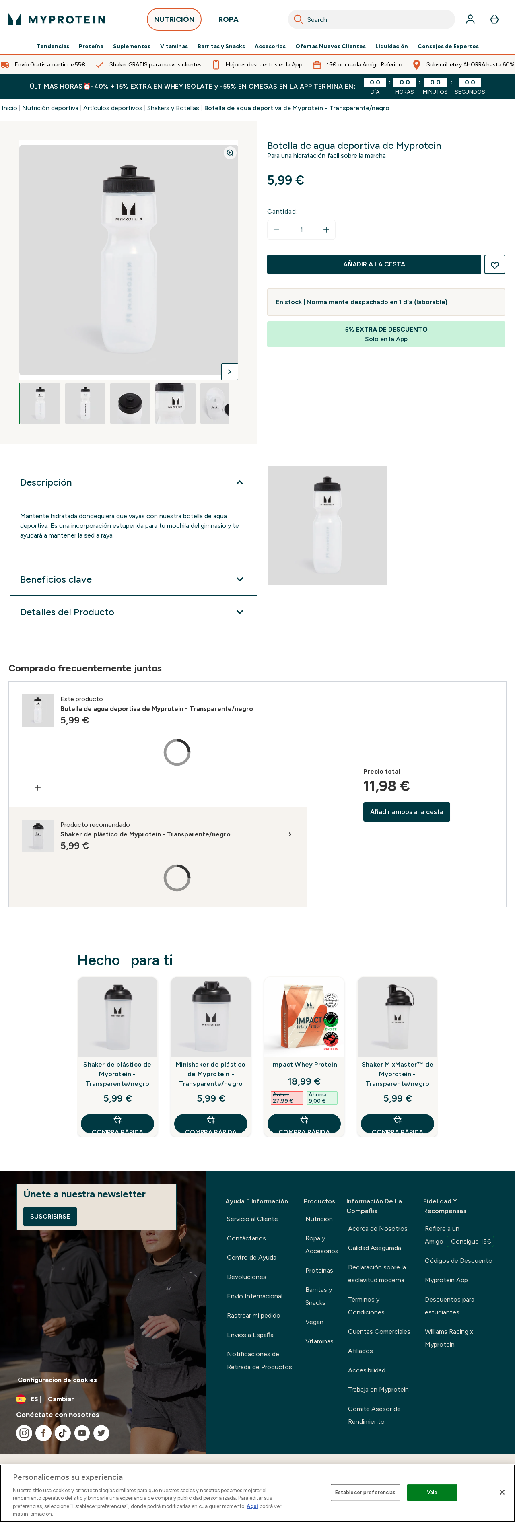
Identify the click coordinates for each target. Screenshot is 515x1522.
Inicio (9, 108)
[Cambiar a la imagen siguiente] (229, 371)
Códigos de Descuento (458, 1261)
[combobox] (371, 19)
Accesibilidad (366, 1370)
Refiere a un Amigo (459, 1236)
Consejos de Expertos (448, 46)
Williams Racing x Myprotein (449, 1338)
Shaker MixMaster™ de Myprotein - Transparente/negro (397, 1074)
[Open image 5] (220, 403)
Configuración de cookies (57, 1380)
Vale (432, 1492)
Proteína (91, 46)
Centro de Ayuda (251, 1257)
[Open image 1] (40, 403)
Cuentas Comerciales (379, 1331)
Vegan (314, 1322)
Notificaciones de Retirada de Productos (259, 1360)
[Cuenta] (470, 19)
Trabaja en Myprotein (378, 1389)
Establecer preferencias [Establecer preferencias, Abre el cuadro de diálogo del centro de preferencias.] (365, 1492)
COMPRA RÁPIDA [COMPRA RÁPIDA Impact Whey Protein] (304, 1123)
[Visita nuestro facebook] (43, 1433)
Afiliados (360, 1351)
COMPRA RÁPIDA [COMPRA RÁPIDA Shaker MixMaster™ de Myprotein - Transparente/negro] (397, 1123)
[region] (257, 1493)
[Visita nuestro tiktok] (63, 1433)
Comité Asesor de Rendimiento (374, 1415)
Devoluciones (246, 1277)
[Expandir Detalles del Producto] (134, 612)
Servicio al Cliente (252, 1219)
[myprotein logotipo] (56, 19)
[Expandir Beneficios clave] (134, 579)
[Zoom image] (230, 152)
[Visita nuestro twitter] (101, 1433)
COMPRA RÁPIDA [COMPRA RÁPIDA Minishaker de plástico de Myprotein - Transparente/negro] (211, 1123)
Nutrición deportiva (50, 108)
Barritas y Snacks (221, 46)
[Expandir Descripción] (134, 482)
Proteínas (319, 1270)
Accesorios (270, 46)
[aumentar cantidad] (326, 229)
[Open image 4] (175, 403)
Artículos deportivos (112, 108)
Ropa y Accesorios (321, 1244)
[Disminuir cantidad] (276, 229)
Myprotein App (446, 1280)
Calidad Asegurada (374, 1248)
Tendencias (53, 46)
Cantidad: (282, 211)
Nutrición (319, 1219)
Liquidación (391, 46)
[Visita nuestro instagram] (24, 1433)
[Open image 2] (85, 403)
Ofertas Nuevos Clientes (330, 46)
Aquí (252, 1506)
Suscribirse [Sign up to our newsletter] (50, 1216)
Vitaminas (174, 46)
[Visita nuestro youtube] (82, 1433)
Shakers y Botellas (173, 108)
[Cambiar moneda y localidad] (103, 1399)
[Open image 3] (130, 403)
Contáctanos (246, 1238)
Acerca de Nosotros (378, 1228)
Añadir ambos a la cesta (406, 812)
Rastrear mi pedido (253, 1315)
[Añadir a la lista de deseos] (494, 264)
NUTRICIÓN (174, 21)
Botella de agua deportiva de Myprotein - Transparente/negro (296, 108)
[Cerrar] (502, 1492)
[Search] (298, 19)
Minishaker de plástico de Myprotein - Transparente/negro (210, 1074)
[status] (301, 229)
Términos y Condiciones (366, 1305)
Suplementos (131, 46)
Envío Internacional (254, 1296)
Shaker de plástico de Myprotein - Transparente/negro (117, 1074)
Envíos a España (250, 1335)
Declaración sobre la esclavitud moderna (377, 1273)
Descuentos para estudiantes (449, 1305)
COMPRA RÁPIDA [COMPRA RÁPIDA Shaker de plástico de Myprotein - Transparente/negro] (117, 1123)
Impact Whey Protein (304, 1064)
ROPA (228, 21)
